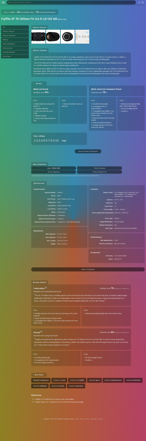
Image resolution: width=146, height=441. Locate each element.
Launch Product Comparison (88, 151)
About (77, 419)
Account (100, 419)
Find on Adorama (54, 172)
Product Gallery (9, 31)
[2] (41, 332)
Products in (59, 380)
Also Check (7, 56)
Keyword (94, 380)
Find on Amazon (99, 168)
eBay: (53, 168)
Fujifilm (12, 12)
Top (4, 27)
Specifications (7, 48)
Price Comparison (9, 44)
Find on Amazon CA (100, 172)
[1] (46, 288)
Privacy (87, 419)
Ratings (5, 40)
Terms (82, 419)
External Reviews (9, 52)
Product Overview (9, 35)
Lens (5, 12)
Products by (77, 380)
